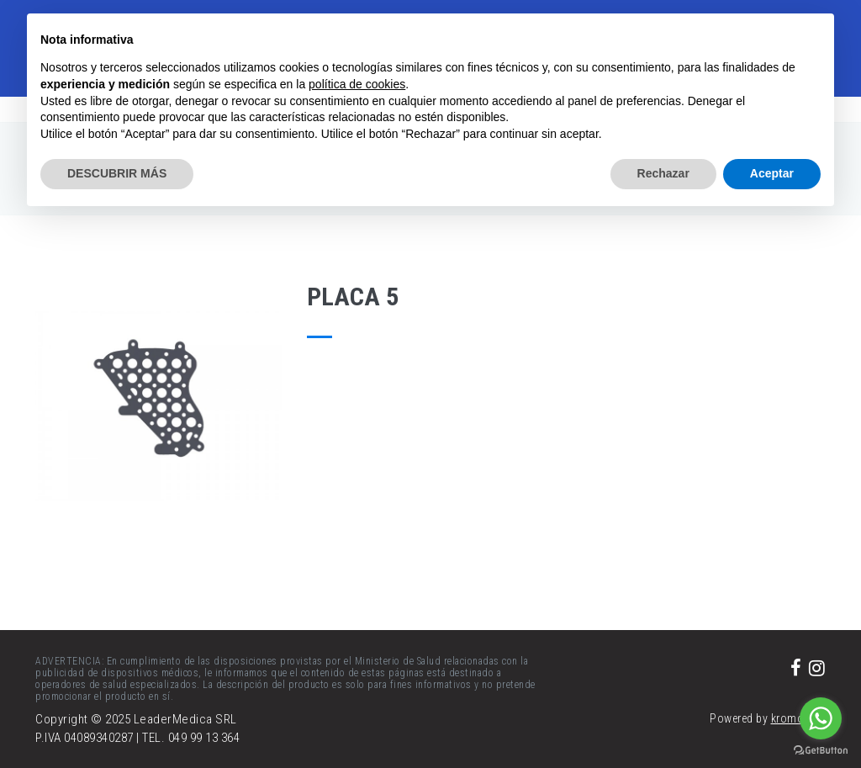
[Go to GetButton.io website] (821, 750)
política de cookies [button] (357, 84)
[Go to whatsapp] (821, 718)
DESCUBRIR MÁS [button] (116, 173)
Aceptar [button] (772, 173)
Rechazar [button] (663, 173)
